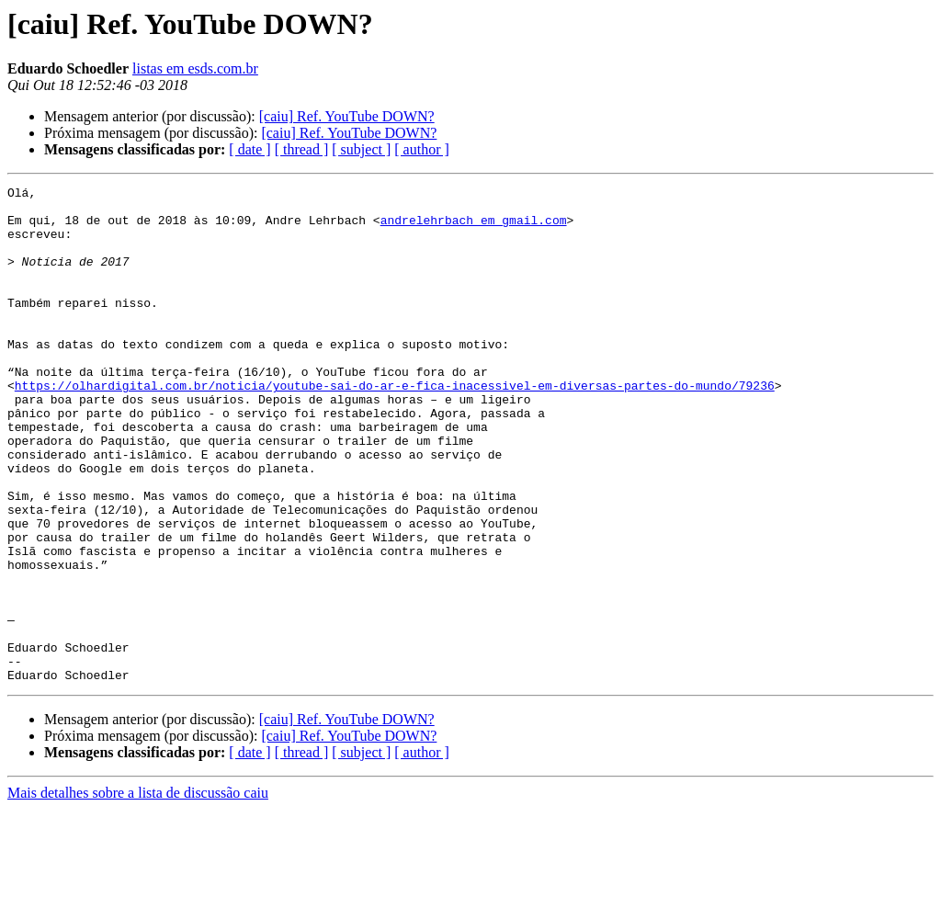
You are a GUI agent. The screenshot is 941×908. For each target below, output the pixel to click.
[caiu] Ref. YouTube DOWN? (347, 116)
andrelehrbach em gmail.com (473, 228)
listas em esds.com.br (195, 68)
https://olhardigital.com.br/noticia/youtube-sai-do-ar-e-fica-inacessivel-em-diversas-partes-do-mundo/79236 (395, 426)
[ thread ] (302, 149)
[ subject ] (361, 149)
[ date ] (249, 149)
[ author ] (421, 149)
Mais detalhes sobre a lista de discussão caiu (137, 892)
